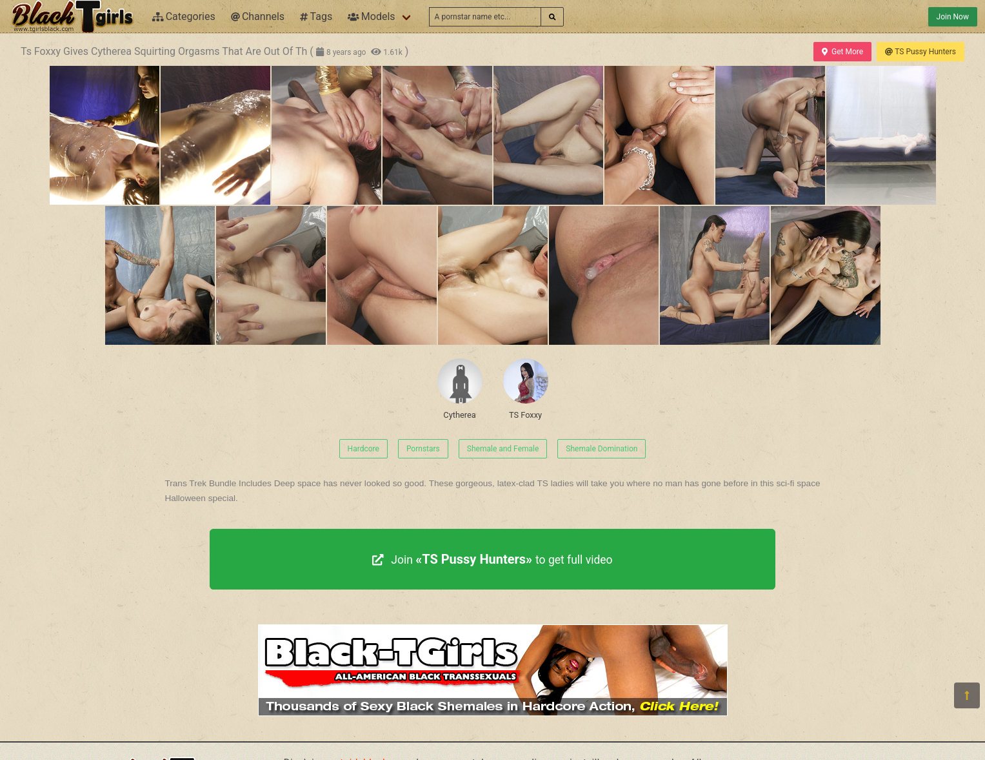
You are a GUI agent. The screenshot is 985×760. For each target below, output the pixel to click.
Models (371, 16)
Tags (316, 16)
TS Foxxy (525, 389)
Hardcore (363, 448)
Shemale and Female (503, 448)
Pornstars (423, 448)
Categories (183, 16)
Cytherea (460, 389)
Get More (842, 51)
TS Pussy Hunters (920, 51)
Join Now (953, 16)
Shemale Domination (601, 448)
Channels (257, 16)
